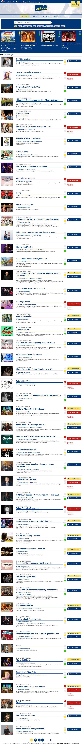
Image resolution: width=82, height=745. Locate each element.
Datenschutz (67, 743)
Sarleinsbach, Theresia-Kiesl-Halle (26, 636)
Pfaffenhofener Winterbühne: (24, 621)
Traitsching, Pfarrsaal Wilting (25, 181)
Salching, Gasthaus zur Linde (25, 357)
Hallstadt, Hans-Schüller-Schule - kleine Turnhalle (30, 141)
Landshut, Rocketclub (23, 319)
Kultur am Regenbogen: (22, 116)
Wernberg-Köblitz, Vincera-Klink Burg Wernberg (29, 103)
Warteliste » (70, 78)
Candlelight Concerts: (22, 551)
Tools (30, 2)
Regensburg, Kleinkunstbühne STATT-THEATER (29, 235)
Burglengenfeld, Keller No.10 (25, 705)
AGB (21, 2)
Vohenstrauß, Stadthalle (23, 412)
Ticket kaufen (73, 61)
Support (25, 2)
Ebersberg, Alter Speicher (24, 372)
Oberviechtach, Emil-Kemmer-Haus (26, 345)
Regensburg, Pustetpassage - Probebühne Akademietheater (32, 675)
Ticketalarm (45, 16)
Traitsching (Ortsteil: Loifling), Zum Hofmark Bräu (29, 608)
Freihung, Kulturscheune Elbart (25, 731)
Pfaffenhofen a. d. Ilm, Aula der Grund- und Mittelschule (31, 623)
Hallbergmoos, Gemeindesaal (25, 398)
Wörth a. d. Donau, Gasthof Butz (26, 89)
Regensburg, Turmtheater (24, 62)
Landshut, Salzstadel (23, 553)
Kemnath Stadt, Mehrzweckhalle (25, 497)
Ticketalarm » (70, 79)
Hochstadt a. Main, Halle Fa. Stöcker (26, 384)
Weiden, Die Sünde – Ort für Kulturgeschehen (29, 452)
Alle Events (25, 16)
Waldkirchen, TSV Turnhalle (24, 594)
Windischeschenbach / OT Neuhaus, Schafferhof (30, 278)
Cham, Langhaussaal (23, 118)
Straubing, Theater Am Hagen (25, 75)
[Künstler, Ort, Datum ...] (33, 22)
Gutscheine (58, 16)
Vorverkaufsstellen (9, 2)
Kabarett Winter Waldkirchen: (24, 592)
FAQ (17, 2)
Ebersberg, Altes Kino (23, 718)
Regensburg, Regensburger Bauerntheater (28, 154)
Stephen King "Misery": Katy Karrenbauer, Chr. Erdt (29, 44)
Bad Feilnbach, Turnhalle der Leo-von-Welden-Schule (31, 249)
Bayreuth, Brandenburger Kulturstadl (27, 304)
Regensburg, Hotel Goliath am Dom (26, 129)
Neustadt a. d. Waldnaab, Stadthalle (26, 332)
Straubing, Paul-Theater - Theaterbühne (27, 439)
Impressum (41, 2)
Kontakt (35, 2)
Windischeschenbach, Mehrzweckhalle (27, 482)
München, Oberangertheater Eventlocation (28, 469)
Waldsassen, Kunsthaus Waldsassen (26, 663)
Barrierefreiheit (75, 743)
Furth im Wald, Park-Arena (24, 261)
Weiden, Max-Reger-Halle (24, 195)
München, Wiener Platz (23, 538)
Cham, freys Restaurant (23, 566)
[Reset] (50, 22)
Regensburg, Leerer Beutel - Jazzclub (26, 169)
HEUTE (35, 16)
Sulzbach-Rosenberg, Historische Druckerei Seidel (30, 511)
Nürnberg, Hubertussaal (23, 579)
